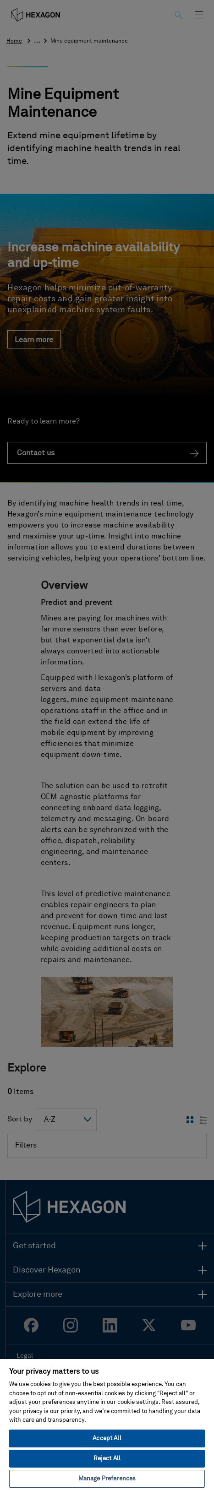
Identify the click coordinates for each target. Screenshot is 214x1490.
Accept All (107, 1438)
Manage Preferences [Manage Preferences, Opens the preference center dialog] (107, 1479)
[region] (107, 1424)
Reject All (107, 1459)
